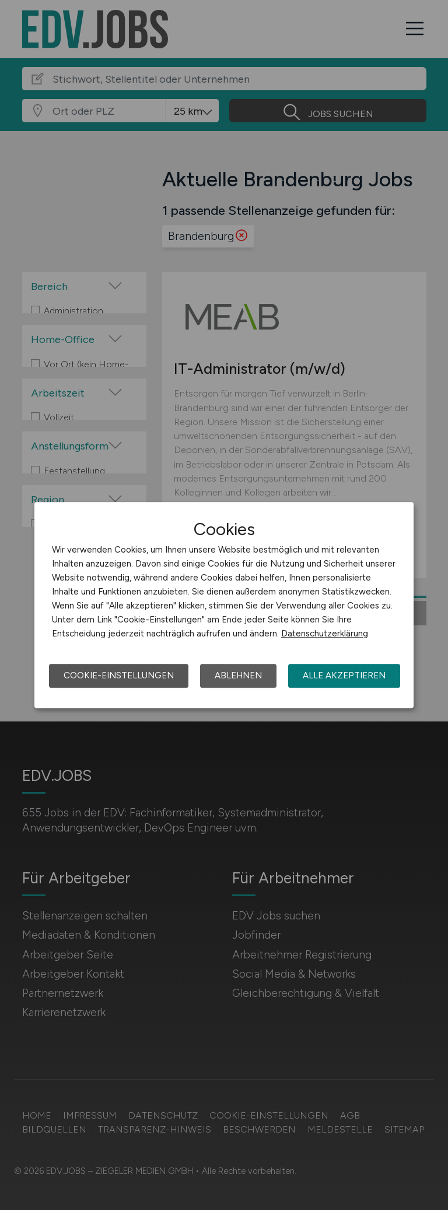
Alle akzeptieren (344, 675)
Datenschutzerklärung (324, 633)
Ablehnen (238, 675)
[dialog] (224, 605)
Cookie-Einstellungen (119, 675)
